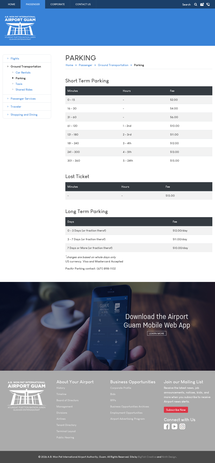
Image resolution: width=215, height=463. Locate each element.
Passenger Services (21, 98)
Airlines (61, 418)
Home (11, 4)
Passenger (85, 65)
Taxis (16, 84)
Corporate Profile (120, 388)
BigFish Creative (147, 456)
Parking (18, 78)
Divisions (61, 412)
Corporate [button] (58, 4)
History (60, 388)
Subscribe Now (176, 410)
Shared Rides (21, 89)
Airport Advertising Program (127, 418)
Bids (112, 394)
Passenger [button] (34, 4)
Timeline (61, 394)
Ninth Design (169, 456)
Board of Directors (67, 400)
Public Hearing (65, 437)
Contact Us (83, 4)
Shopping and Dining (21, 114)
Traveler (13, 106)
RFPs (113, 400)
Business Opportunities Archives (129, 406)
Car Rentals (21, 72)
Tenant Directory (66, 425)
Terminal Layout (66, 431)
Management (64, 406)
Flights (12, 58)
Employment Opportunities (126, 412)
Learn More (156, 333)
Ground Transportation (113, 65)
